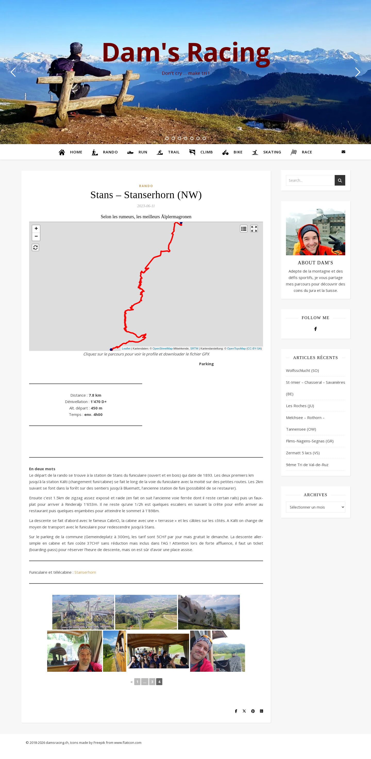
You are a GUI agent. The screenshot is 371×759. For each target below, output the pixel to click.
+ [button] (36, 229)
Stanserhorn (85, 572)
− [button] (36, 237)
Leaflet (126, 348)
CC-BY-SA (254, 348)
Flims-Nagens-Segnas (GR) (310, 440)
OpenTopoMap (236, 348)
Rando (146, 186)
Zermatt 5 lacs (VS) (303, 452)
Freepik (99, 742)
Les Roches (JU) (300, 405)
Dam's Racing (185, 51)
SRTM (194, 348)
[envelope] (343, 151)
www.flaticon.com (127, 742)
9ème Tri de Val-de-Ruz (307, 464)
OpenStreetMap (163, 348)
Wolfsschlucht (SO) (302, 370)
